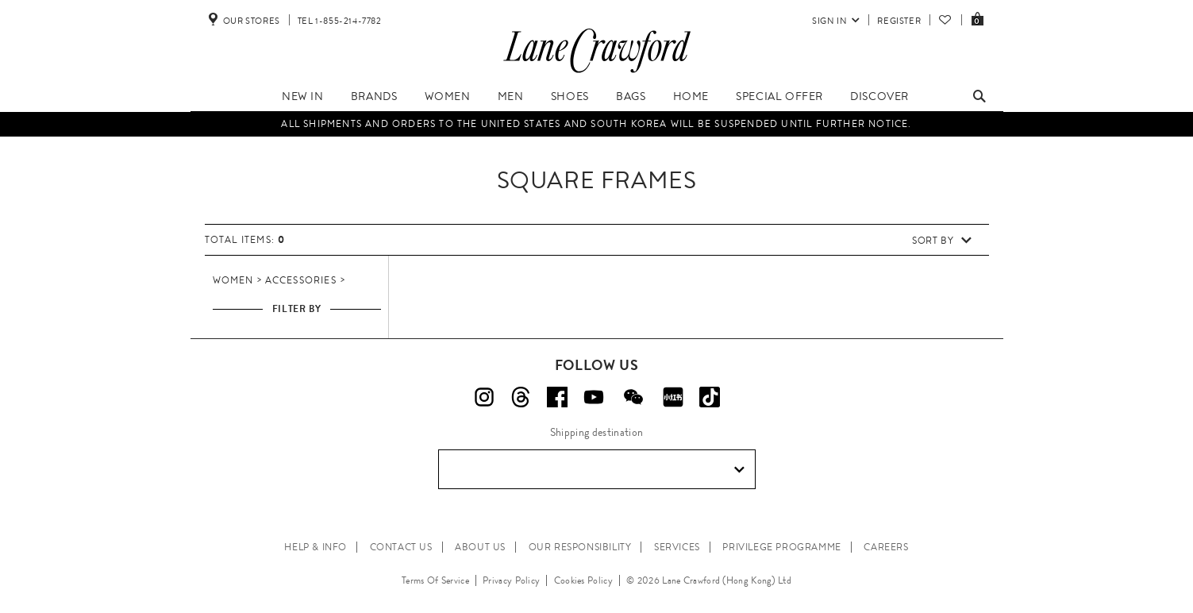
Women (448, 96)
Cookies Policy (583, 580)
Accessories (301, 280)
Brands (374, 96)
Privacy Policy (511, 580)
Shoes (570, 96)
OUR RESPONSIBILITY (580, 547)
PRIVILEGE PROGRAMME (781, 547)
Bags (630, 96)
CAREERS (886, 547)
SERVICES (677, 547)
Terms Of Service (435, 580)
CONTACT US (401, 547)
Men (511, 96)
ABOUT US (480, 547)
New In (303, 96)
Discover (879, 96)
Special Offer (779, 96)
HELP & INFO (315, 547)
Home (691, 96)
